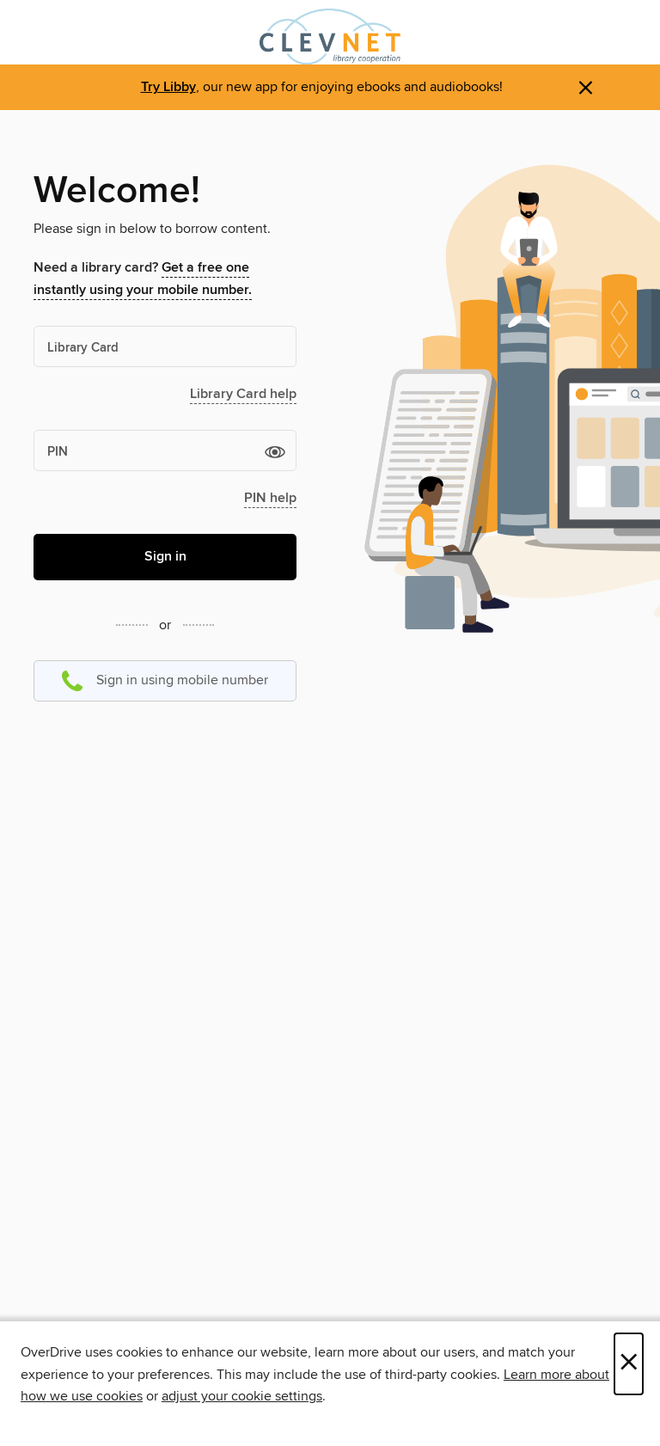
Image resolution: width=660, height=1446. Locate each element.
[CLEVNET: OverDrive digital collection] (330, 36)
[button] (275, 451)
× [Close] (628, 1364)
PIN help (270, 498)
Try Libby (168, 87)
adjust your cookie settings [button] (242, 1396)
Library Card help (243, 394)
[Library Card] (165, 346)
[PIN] (165, 450)
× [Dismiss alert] (586, 88)
